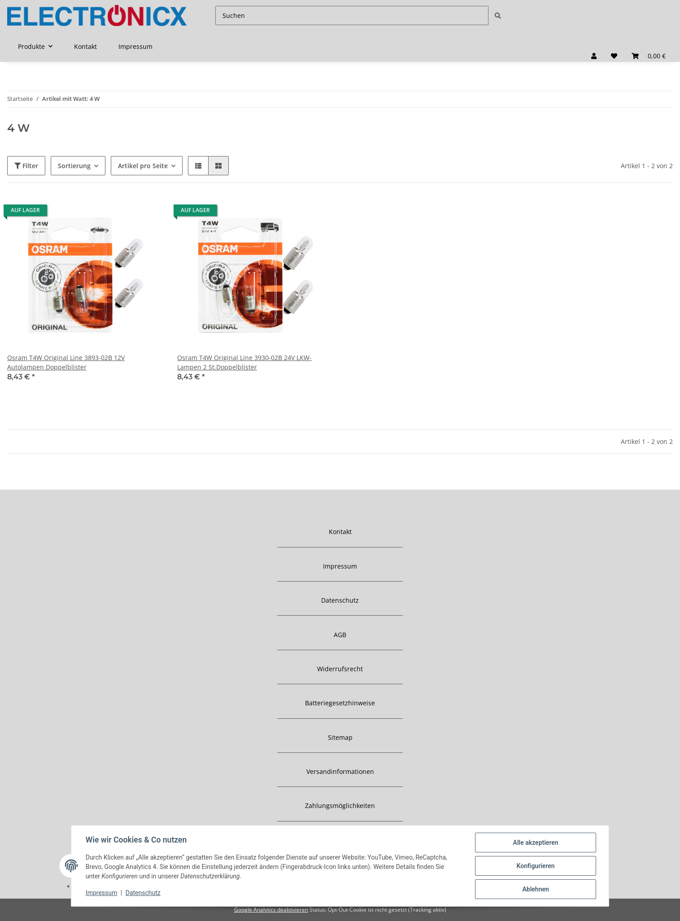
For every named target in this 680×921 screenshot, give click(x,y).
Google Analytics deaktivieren (271, 909)
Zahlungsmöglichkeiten (340, 805)
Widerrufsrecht (340, 669)
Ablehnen (535, 889)
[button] (594, 55)
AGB (340, 634)
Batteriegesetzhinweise (340, 703)
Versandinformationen (340, 771)
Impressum (135, 46)
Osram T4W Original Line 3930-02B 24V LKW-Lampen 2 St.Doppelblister (244, 362)
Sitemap (340, 737)
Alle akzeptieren (535, 842)
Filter (26, 165)
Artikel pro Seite (143, 165)
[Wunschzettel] (614, 55)
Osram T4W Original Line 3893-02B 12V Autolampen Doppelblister (66, 362)
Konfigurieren (535, 865)
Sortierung (74, 165)
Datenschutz (340, 600)
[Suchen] (351, 15)
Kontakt (85, 46)
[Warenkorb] (648, 55)
